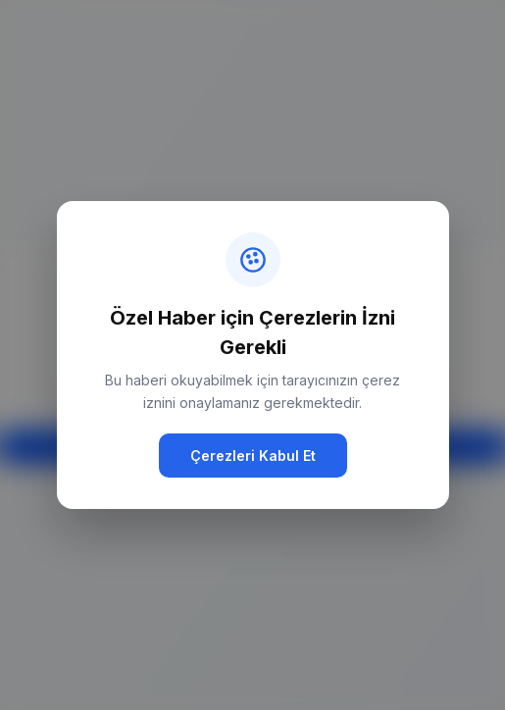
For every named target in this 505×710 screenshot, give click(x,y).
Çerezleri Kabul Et (253, 455)
